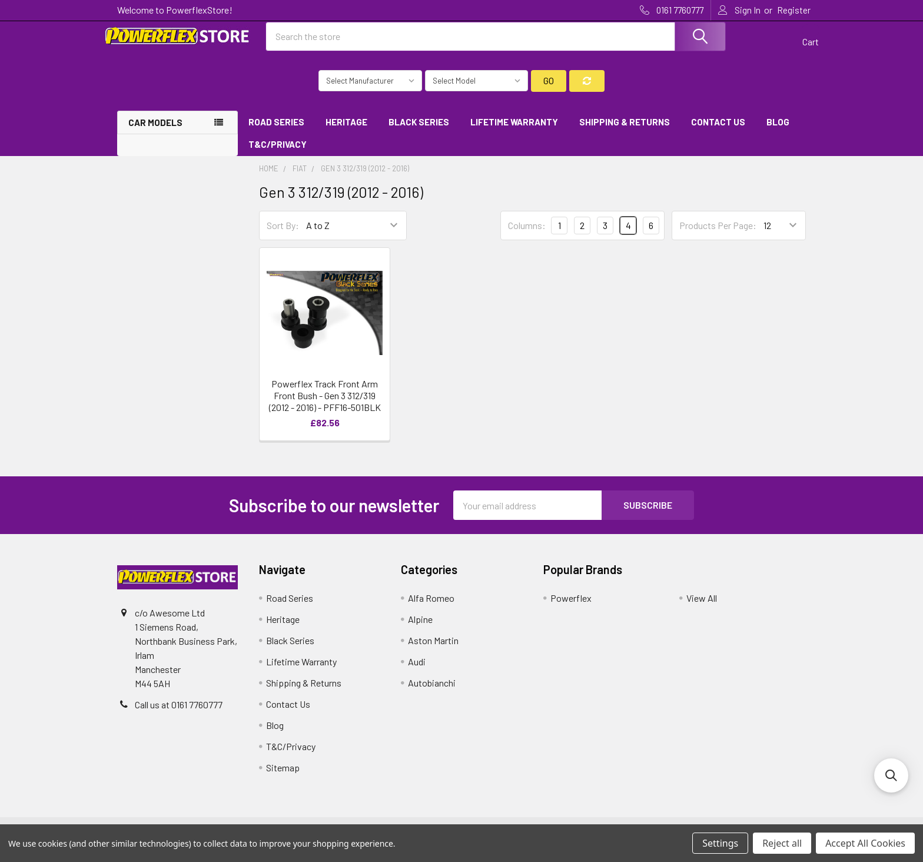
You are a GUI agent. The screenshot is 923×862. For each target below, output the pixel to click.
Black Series (419, 131)
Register (794, 10)
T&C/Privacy (281, 154)
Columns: (527, 234)
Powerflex (571, 608)
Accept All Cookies (865, 843)
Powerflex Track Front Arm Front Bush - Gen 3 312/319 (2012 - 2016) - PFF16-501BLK (325, 405)
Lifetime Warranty (514, 131)
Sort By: (283, 235)
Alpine (420, 629)
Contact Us (718, 131)
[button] (891, 775)
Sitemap (283, 777)
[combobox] (495, 43)
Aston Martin (433, 650)
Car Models (155, 132)
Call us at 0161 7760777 (179, 714)
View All (701, 608)
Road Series (276, 131)
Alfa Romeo (431, 608)
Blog (777, 131)
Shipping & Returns (624, 131)
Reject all (782, 843)
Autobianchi (432, 692)
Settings (720, 843)
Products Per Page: (717, 235)
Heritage (346, 131)
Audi (417, 671)
